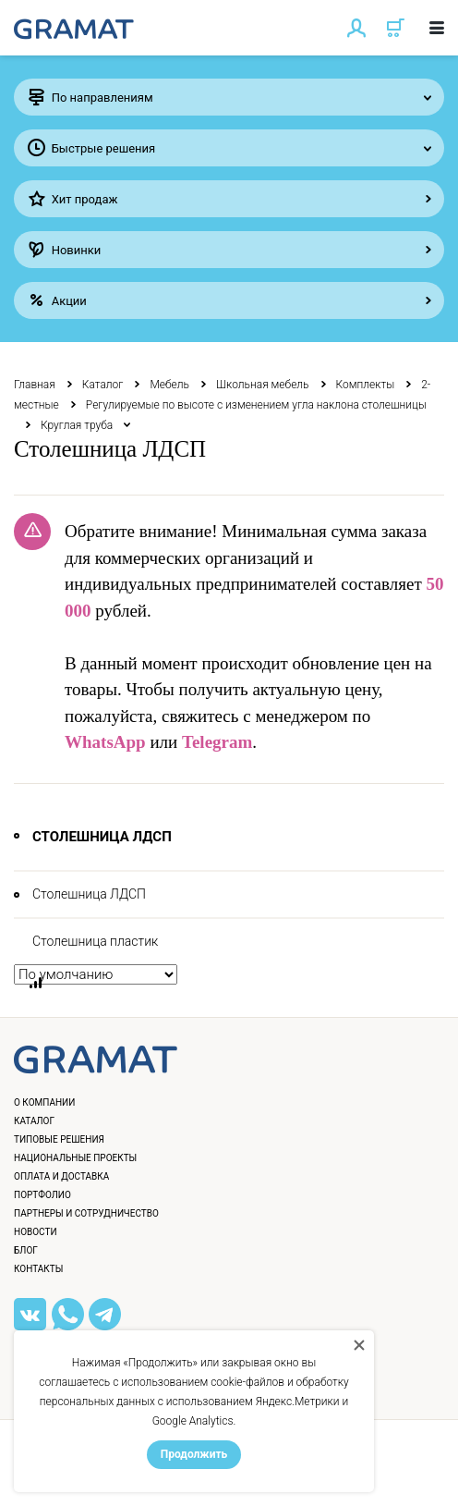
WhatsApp (105, 742)
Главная (34, 384)
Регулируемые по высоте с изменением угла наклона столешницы (256, 404)
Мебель (169, 384)
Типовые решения (59, 1139)
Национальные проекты (75, 1158)
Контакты (38, 1269)
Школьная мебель (262, 384)
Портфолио (42, 1195)
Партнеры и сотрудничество (86, 1213)
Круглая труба (77, 425)
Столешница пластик (95, 941)
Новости (35, 1232)
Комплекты (365, 384)
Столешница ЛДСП (89, 894)
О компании (44, 1102)
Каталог (103, 384)
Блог (26, 1250)
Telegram (217, 742)
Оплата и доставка (61, 1176)
